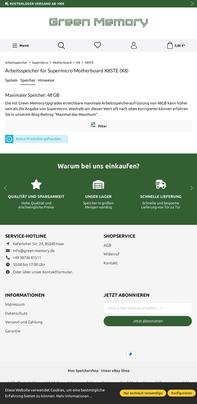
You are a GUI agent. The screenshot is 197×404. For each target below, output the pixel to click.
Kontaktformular (57, 273)
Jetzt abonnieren (148, 322)
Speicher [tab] (27, 81)
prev (7, 4)
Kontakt (111, 264)
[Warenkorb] (175, 46)
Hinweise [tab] (46, 81)
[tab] (11, 81)
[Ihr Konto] (133, 46)
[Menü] (20, 46)
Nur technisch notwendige (143, 393)
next (190, 4)
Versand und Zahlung (24, 323)
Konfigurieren (181, 393)
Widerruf (112, 255)
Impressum (15, 305)
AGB (107, 246)
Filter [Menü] (99, 126)
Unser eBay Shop (116, 371)
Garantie (12, 332)
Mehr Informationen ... (76, 396)
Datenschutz (16, 314)
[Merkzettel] (97, 46)
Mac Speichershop (81, 371)
